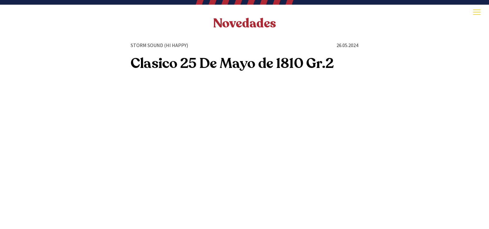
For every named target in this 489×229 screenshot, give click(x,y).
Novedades (244, 23)
